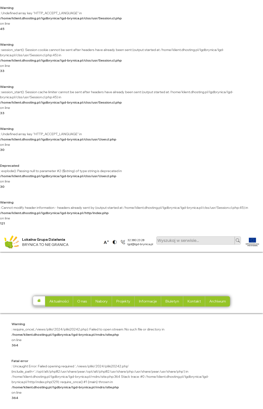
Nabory (101, 301)
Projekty (123, 301)
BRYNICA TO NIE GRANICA (45, 242)
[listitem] (105, 242)
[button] (238, 240)
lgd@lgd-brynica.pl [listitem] (140, 244)
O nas (82, 301)
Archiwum (217, 301)
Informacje (148, 301)
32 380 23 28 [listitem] (135, 240)
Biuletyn (172, 301)
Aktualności (59, 301)
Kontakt (194, 301)
